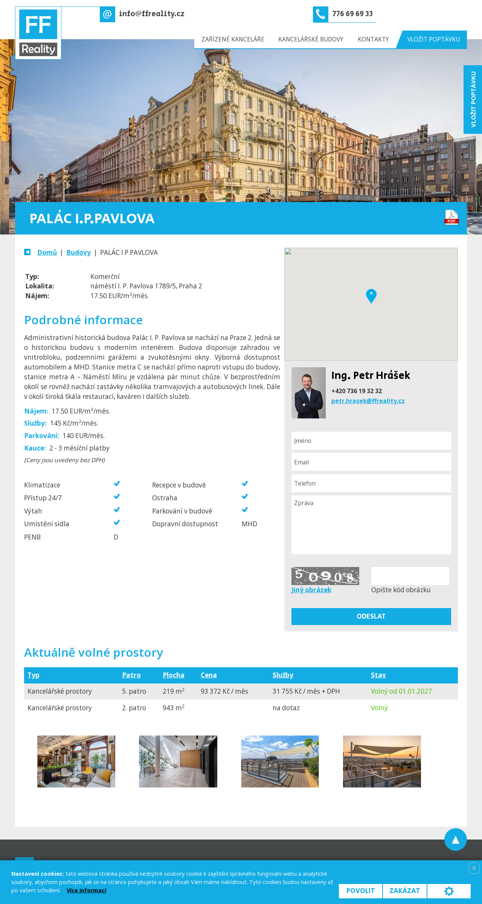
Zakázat (404, 891)
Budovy (78, 252)
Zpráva (371, 524)
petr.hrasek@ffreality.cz (368, 401)
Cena (209, 675)
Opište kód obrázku (401, 589)
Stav (378, 675)
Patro (131, 675)
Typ (33, 675)
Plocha (174, 675)
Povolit (360, 891)
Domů (47, 252)
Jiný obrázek (311, 589)
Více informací (86, 890)
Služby (283, 675)
